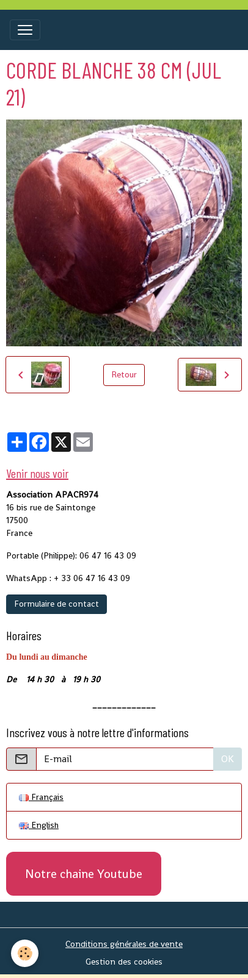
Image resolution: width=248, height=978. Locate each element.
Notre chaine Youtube (83, 874)
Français (41, 796)
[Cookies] (24, 953)
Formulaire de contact (56, 603)
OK (227, 758)
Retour (124, 374)
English (39, 824)
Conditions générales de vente (124, 943)
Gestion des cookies (124, 961)
